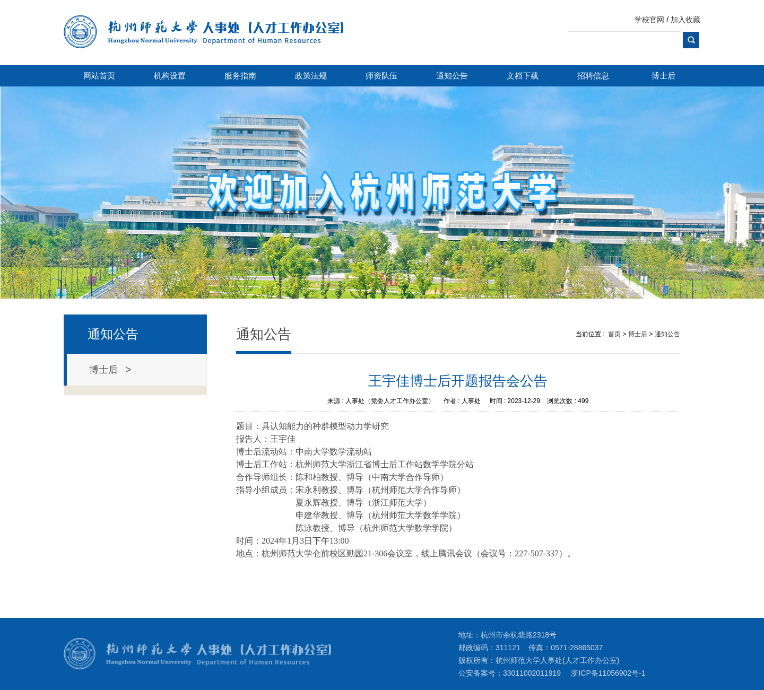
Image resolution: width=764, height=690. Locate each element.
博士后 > (110, 369)
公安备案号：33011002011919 (509, 673)
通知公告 (452, 75)
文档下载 (523, 75)
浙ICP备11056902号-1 (608, 673)
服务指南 (240, 75)
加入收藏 (685, 19)
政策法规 (311, 75)
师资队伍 (381, 75)
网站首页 (99, 75)
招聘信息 (593, 75)
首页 (614, 334)
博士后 (663, 75)
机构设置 (170, 75)
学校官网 (649, 19)
